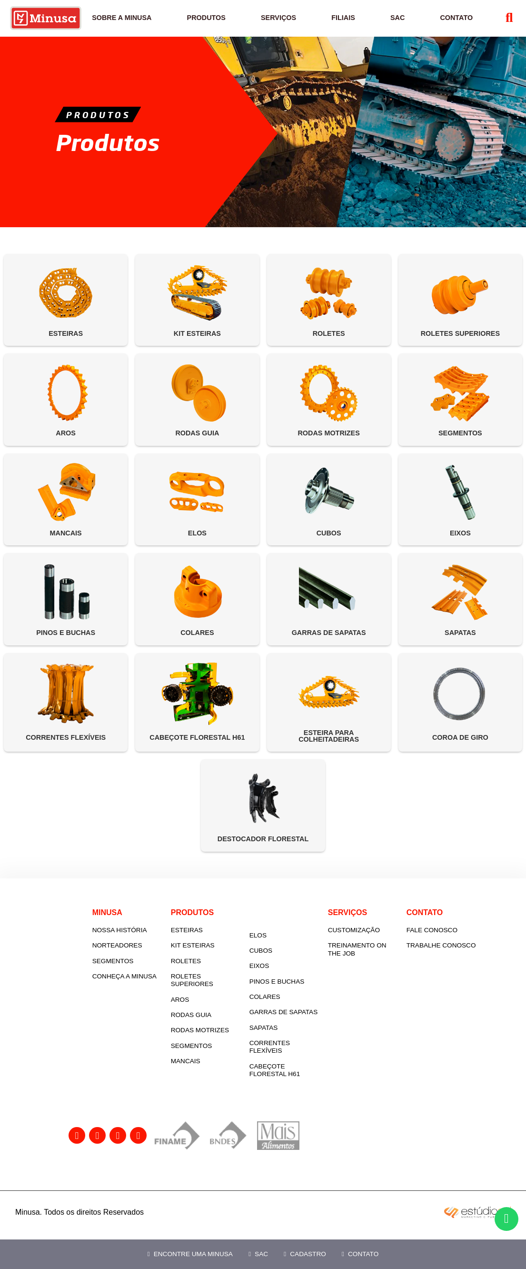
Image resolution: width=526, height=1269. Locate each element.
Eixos (285, 976)
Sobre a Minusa (137, 23)
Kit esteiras (218, 960)
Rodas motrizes (226, 1045)
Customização (380, 945)
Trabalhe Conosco (467, 960)
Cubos (286, 960)
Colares (290, 1006)
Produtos (217, 23)
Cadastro (305, 1254)
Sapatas (289, 1045)
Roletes (212, 976)
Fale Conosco (457, 945)
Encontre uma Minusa (190, 1254)
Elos (283, 945)
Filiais (348, 23)
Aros (206, 1014)
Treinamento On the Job (383, 964)
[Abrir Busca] (504, 23)
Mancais (211, 1076)
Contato (360, 1254)
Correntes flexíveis (295, 1065)
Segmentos (138, 976)
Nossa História (145, 945)
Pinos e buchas (302, 991)
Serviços (287, 23)
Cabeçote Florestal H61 (300, 1087)
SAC (258, 1254)
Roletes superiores (218, 995)
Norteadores (143, 960)
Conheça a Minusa (137, 995)
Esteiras (212, 945)
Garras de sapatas (294, 1026)
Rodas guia (217, 1030)
